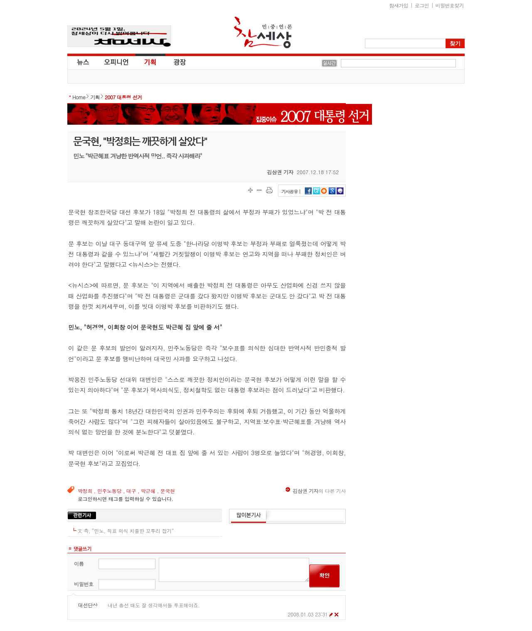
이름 (79, 563)
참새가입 (399, 5)
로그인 (422, 5)
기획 (150, 61)
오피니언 (116, 61)
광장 (173, 61)
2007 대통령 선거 (123, 97)
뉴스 (82, 61)
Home (78, 97)
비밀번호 (84, 583)
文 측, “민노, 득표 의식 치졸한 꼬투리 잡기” (125, 530)
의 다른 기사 (316, 490)
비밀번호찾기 (450, 5)
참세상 (263, 32)
